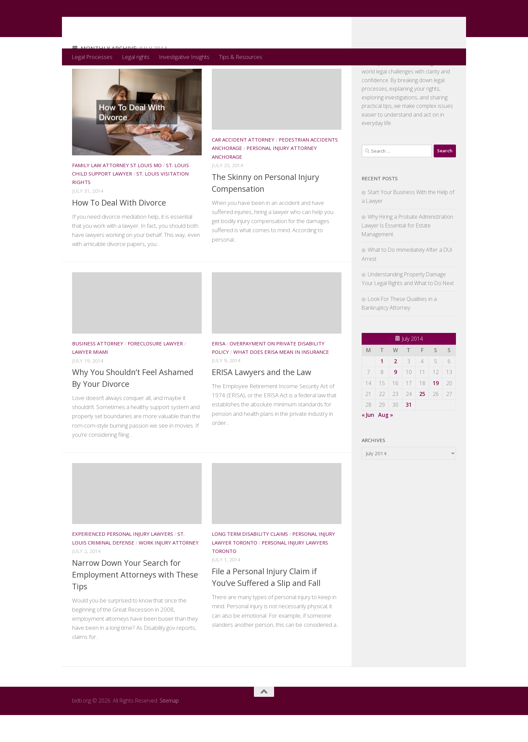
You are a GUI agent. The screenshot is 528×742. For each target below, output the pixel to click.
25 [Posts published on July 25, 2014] (422, 421)
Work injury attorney (169, 569)
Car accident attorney (243, 166)
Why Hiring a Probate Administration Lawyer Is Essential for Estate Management (407, 252)
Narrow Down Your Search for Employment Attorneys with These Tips (135, 601)
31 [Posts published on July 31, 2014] (409, 431)
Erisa (218, 370)
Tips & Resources (240, 57)
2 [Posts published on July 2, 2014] (395, 388)
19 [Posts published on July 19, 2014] (436, 410)
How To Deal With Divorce (119, 229)
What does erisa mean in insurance (281, 378)
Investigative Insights (184, 57)
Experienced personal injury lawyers (122, 560)
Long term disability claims (250, 560)
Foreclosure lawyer (155, 370)
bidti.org (102, 24)
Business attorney (97, 370)
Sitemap (169, 727)
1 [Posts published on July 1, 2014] (382, 388)
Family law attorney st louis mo (117, 192)
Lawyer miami (90, 378)
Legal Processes (92, 57)
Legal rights (136, 57)
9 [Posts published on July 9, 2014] (395, 399)
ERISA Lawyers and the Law (261, 399)
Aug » (385, 441)
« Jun (368, 441)
